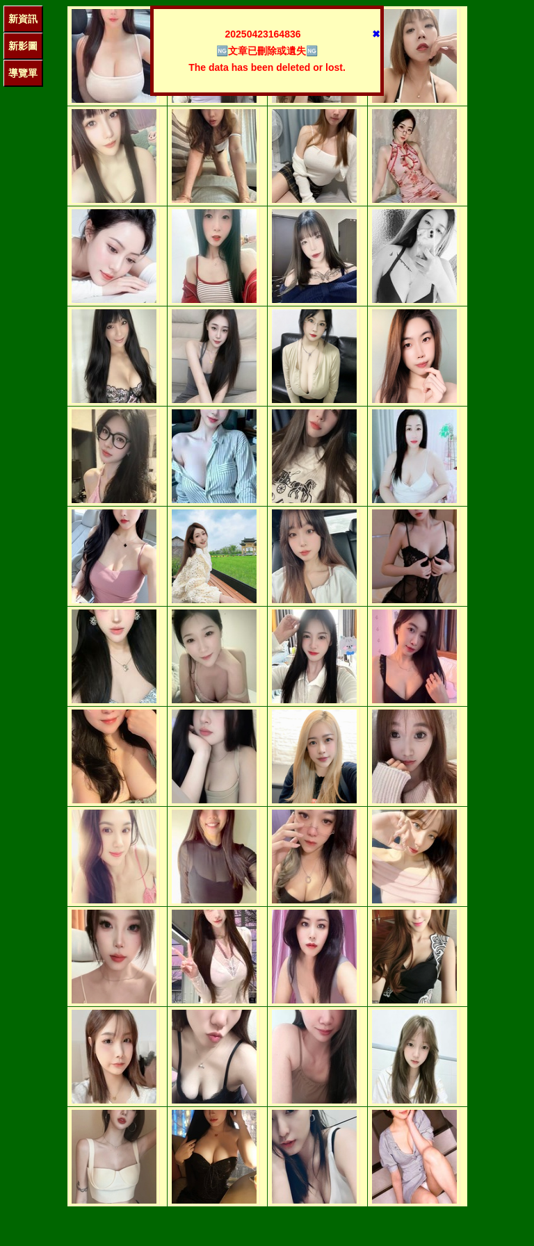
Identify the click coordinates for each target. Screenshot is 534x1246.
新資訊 (23, 18)
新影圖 (23, 45)
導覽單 (23, 73)
